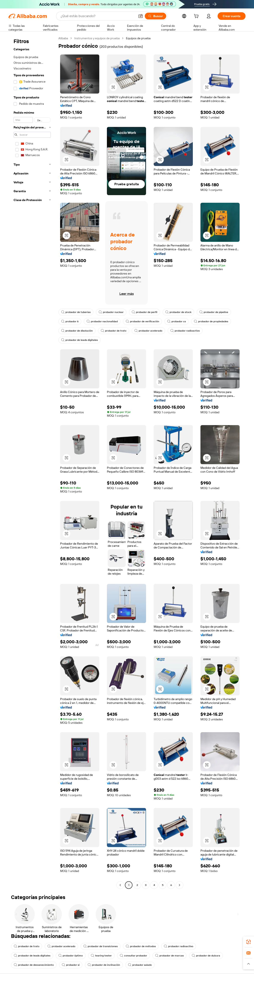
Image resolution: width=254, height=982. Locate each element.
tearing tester (101, 955)
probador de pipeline (213, 312)
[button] (140, 16)
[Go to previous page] (120, 885)
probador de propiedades (211, 321)
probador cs (176, 321)
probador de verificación (142, 321)
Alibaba (63, 38)
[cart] (197, 16)
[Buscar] (155, 16)
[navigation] (32, 462)
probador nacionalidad (102, 321)
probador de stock (178, 312)
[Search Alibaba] (98, 16)
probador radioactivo (185, 330)
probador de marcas (169, 955)
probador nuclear (111, 312)
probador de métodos (141, 946)
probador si (71, 965)
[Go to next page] (179, 885)
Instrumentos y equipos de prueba (97, 38)
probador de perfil (144, 312)
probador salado (140, 965)
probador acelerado (148, 330)
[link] (248, 941)
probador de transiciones (100, 946)
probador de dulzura (206, 955)
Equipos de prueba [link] (138, 38)
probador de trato (113, 330)
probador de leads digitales (79, 340)
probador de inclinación (104, 965)
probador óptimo (70, 955)
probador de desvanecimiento (34, 965)
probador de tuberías (76, 312)
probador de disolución (77, 330)
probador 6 (70, 321)
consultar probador (133, 955)
